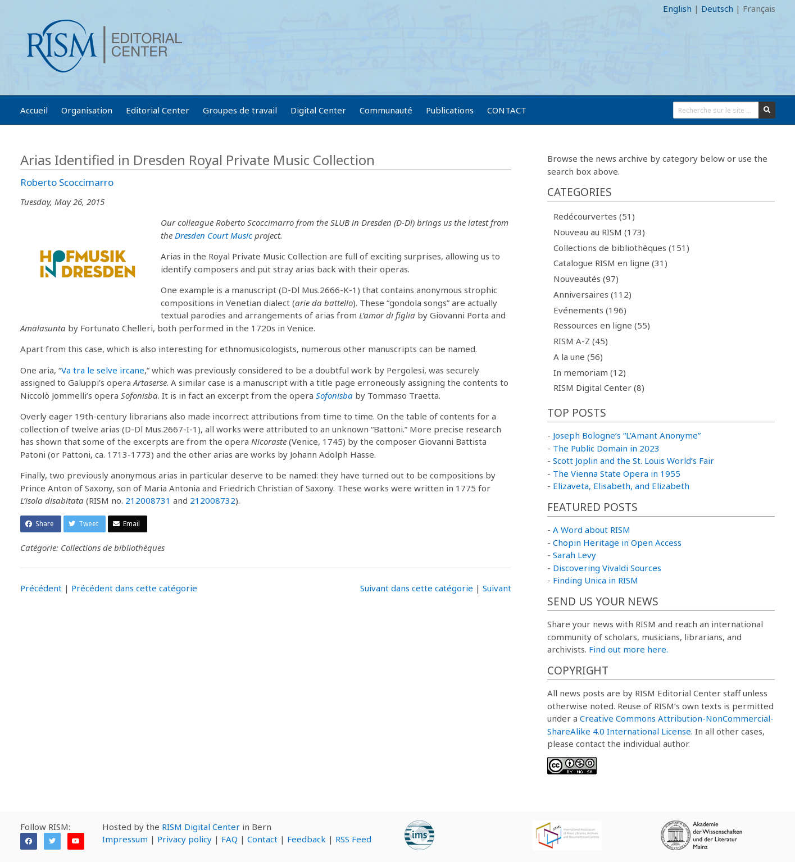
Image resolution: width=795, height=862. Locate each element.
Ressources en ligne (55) (601, 325)
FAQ (229, 839)
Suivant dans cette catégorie (416, 588)
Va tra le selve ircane (102, 370)
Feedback (306, 839)
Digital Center (318, 110)
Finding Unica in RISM (595, 580)
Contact (262, 839)
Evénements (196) (589, 310)
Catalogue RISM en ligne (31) (610, 262)
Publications (450, 110)
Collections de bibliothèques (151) (621, 247)
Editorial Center (157, 110)
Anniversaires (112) (592, 294)
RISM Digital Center (201, 826)
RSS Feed (353, 839)
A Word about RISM (591, 529)
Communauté (386, 110)
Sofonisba (334, 395)
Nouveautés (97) (586, 278)
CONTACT (506, 110)
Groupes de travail (240, 110)
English (677, 8)
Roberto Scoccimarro (66, 182)
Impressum (125, 839)
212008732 (212, 500)
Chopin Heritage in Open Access (617, 542)
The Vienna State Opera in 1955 (616, 473)
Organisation (86, 110)
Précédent (41, 588)
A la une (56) (578, 356)
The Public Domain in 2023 (606, 448)
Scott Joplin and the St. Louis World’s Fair (633, 460)
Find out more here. (628, 649)
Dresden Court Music (213, 235)
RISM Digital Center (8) (598, 387)
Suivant (497, 588)
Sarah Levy (574, 554)
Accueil (34, 110)
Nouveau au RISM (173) (599, 232)
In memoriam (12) (589, 372)
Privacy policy (184, 839)
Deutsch (717, 8)
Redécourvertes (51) (594, 216)
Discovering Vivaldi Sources (607, 567)
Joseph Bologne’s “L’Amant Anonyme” (627, 435)
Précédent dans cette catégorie (134, 588)
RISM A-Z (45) (580, 340)
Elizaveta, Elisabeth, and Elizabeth (621, 485)
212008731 (148, 500)
